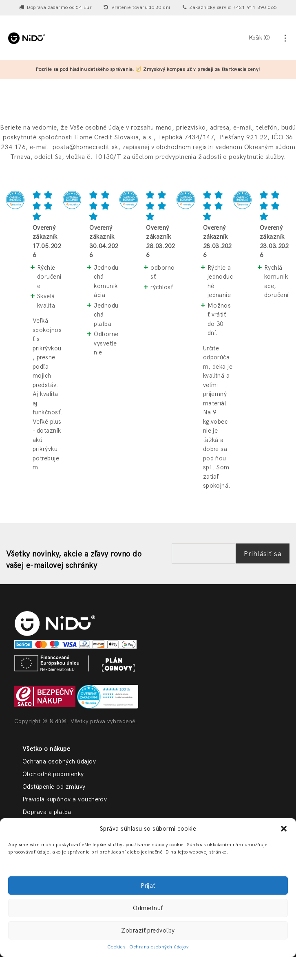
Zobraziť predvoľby (148, 930)
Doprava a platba (46, 812)
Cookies (116, 947)
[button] (284, 829)
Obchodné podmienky (53, 774)
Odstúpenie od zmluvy (54, 786)
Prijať (148, 885)
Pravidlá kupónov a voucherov (64, 799)
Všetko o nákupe (46, 748)
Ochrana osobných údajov (159, 947)
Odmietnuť (148, 908)
